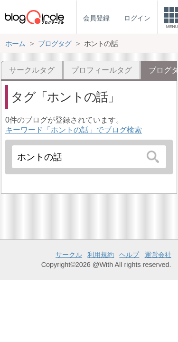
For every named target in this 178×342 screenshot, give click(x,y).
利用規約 (100, 254)
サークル (69, 254)
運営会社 (158, 254)
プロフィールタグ (101, 70)
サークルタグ (32, 70)
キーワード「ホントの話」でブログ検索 (73, 130)
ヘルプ (129, 254)
